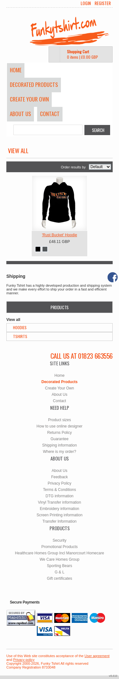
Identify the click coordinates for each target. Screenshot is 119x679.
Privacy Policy (59, 483)
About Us (20, 114)
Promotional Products (59, 547)
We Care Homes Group (59, 559)
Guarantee (59, 439)
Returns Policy (59, 432)
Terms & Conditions (59, 489)
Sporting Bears (59, 566)
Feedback (59, 477)
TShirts (20, 336)
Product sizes (59, 420)
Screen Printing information (59, 515)
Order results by (73, 167)
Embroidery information (59, 508)
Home (16, 70)
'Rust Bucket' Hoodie (59, 235)
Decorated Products (34, 84)
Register (103, 3)
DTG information (59, 496)
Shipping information (59, 445)
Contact (50, 114)
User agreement (96, 656)
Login (86, 3)
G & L (59, 572)
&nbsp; (59, 203)
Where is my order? (59, 451)
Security (59, 540)
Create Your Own (29, 99)
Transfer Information (60, 521)
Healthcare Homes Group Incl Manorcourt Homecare (59, 553)
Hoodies (20, 327)
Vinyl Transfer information (59, 502)
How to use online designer (59, 426)
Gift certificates (59, 578)
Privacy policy (23, 660)
